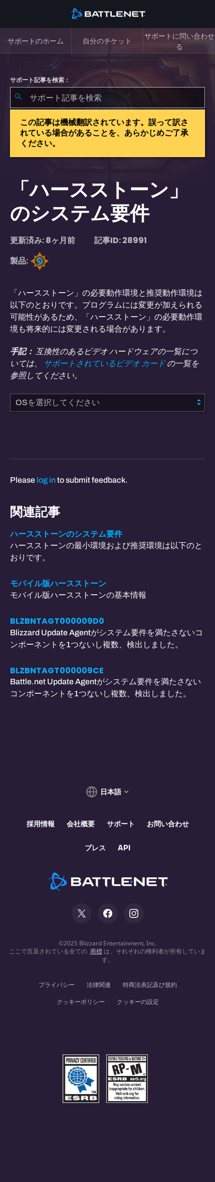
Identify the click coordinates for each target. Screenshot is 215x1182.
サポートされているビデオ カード (104, 363)
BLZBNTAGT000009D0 (57, 621)
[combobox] (107, 97)
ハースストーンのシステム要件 (66, 534)
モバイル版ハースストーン (58, 583)
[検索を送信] (18, 97)
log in (46, 480)
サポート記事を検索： (40, 80)
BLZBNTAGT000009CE (57, 670)
